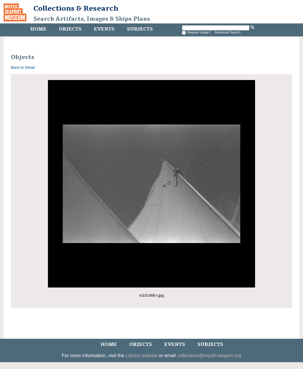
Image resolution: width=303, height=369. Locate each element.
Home (38, 29)
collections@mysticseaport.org (209, 355)
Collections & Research (75, 8)
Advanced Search (228, 32)
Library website (142, 355)
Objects (70, 29)
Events (104, 29)
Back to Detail (23, 67)
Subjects (140, 29)
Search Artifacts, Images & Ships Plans (91, 19)
